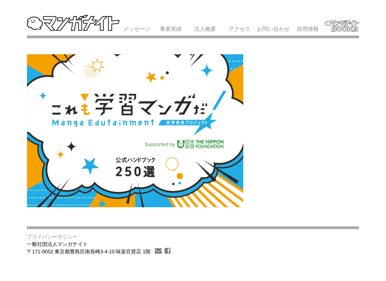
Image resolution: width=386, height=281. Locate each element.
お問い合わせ (273, 29)
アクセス (239, 29)
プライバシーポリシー (52, 237)
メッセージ (137, 29)
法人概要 (205, 29)
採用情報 (308, 29)
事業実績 (171, 29)
